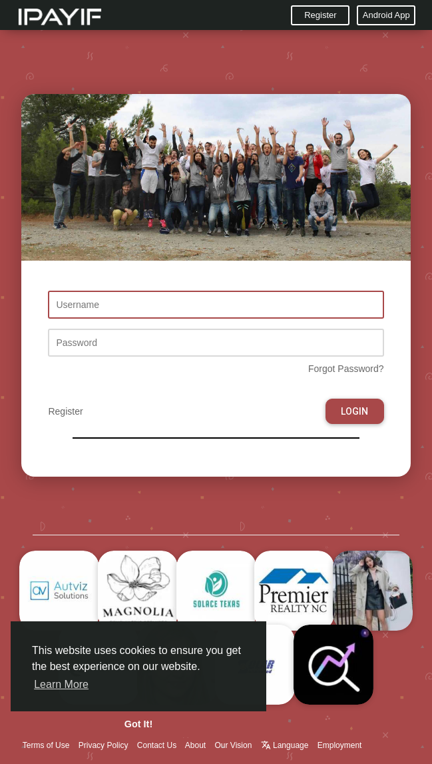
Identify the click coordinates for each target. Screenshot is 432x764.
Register (320, 15)
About (195, 745)
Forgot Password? (346, 368)
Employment (340, 745)
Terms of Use (46, 745)
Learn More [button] (61, 684)
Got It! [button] (138, 724)
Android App (386, 15)
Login (354, 411)
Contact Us (156, 745)
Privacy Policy (103, 745)
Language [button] (286, 745)
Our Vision (233, 745)
